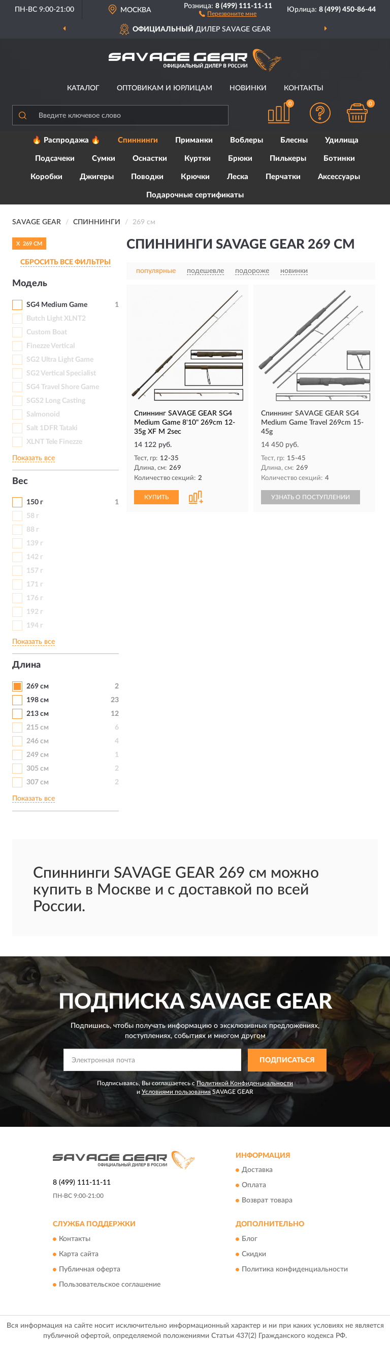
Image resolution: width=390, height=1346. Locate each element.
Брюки (240, 158)
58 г (32, 516)
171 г (34, 584)
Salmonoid (43, 414)
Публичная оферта (89, 1269)
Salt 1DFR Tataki (52, 428)
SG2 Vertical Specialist (61, 373)
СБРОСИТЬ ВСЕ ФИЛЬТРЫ (65, 262)
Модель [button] (29, 283)
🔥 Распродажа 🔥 (66, 140)
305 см (37, 768)
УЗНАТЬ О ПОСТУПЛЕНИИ (310, 497)
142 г (34, 557)
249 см (37, 754)
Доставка (257, 1170)
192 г (34, 611)
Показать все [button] (33, 458)
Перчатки (283, 177)
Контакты (303, 88)
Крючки (195, 177)
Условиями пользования (176, 1092)
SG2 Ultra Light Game (59, 359)
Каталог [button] (83, 88)
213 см (37, 713)
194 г (34, 625)
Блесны (294, 140)
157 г (34, 570)
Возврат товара (267, 1200)
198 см (37, 700)
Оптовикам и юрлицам (164, 88)
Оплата (254, 1185)
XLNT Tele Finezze (54, 441)
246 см (37, 741)
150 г (34, 502)
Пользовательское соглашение (109, 1284)
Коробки (46, 177)
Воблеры (246, 140)
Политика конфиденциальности (295, 1269)
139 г (34, 543)
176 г (34, 598)
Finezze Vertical (50, 346)
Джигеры (97, 177)
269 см (37, 686)
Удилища (342, 140)
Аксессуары (339, 177)
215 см (37, 727)
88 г (32, 529)
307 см (37, 782)
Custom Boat (46, 332)
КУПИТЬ (156, 497)
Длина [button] (26, 665)
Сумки (103, 158)
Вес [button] (20, 481)
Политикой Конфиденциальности (245, 1083)
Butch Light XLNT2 (56, 318)
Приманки (194, 140)
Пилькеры (288, 158)
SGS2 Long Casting (55, 400)
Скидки (254, 1254)
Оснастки (150, 158)
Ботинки (339, 158)
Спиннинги (138, 140)
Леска (237, 177)
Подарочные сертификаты (195, 195)
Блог (249, 1239)
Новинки (248, 88)
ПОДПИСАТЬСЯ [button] (287, 1060)
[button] (227, 13)
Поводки (147, 177)
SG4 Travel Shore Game (62, 387)
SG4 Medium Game (56, 304)
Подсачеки (55, 158)
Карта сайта (79, 1254)
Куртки (197, 158)
